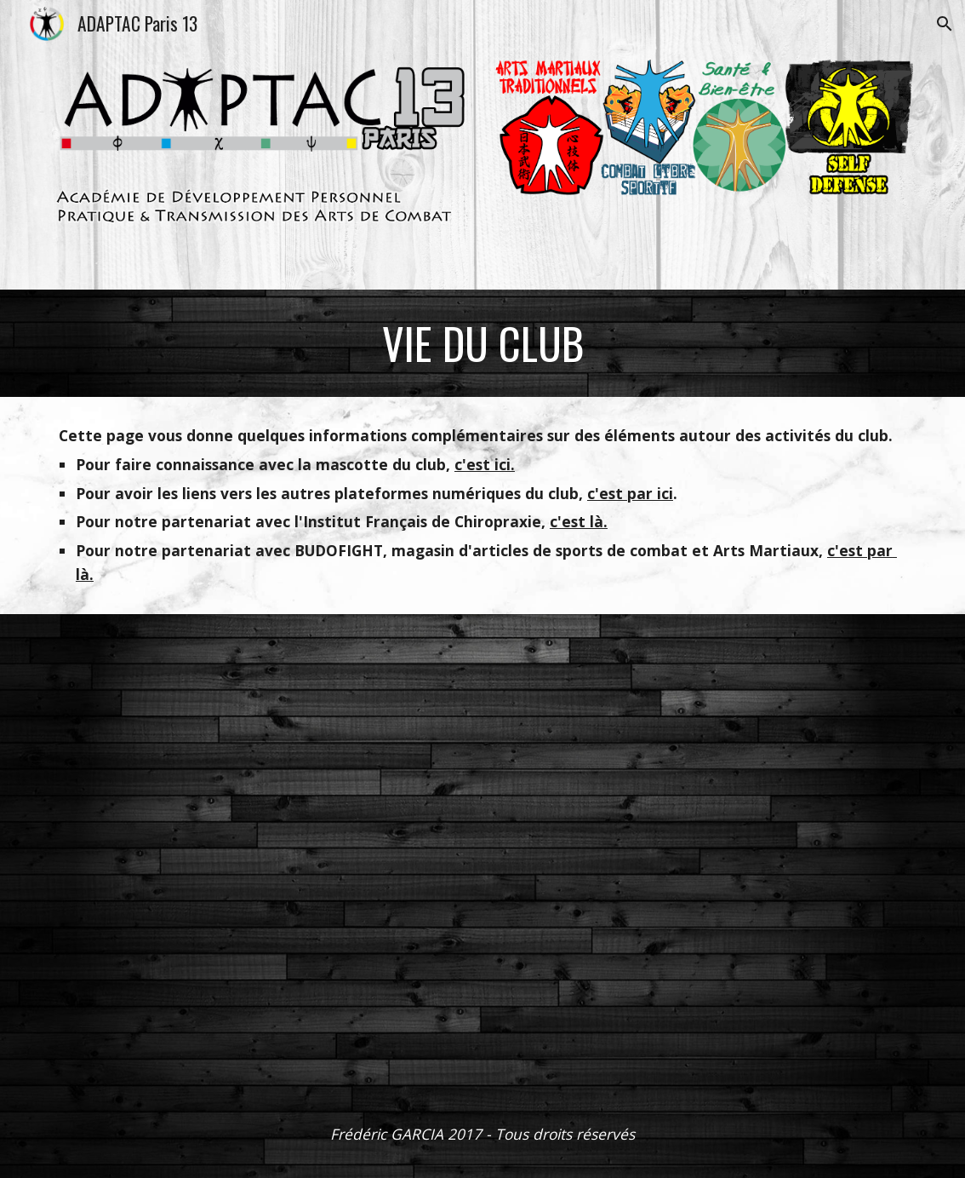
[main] (482, 343)
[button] (944, 23)
